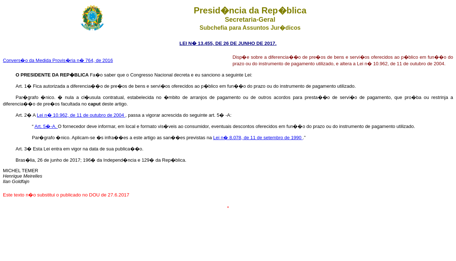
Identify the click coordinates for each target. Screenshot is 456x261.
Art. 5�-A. (46, 126)
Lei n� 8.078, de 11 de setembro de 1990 (258, 137)
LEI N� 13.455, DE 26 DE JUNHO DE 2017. (228, 43)
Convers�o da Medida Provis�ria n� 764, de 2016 (58, 60)
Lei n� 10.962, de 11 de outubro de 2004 (81, 115)
